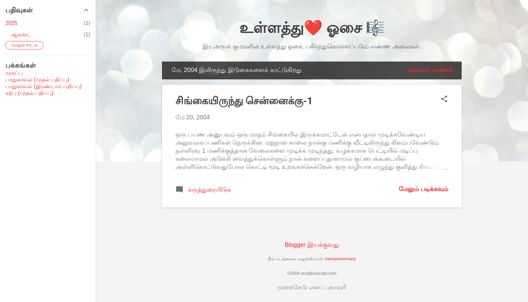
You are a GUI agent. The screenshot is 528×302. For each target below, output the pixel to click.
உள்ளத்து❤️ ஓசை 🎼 (312, 28)
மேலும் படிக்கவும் (423, 189)
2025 (11, 23)
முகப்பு (14, 73)
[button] (444, 100)
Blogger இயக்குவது (312, 244)
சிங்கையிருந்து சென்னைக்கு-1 (244, 101)
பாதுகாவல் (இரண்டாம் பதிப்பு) (43, 86)
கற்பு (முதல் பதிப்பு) (29, 93)
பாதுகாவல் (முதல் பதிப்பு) (37, 79)
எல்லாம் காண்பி (430, 70)
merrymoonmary (340, 259)
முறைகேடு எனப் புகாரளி (311, 287)
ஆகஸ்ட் (21, 34)
